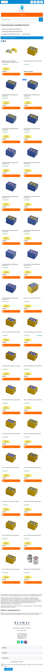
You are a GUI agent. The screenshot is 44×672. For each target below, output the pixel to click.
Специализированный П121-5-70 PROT (33, 61)
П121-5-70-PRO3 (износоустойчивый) (10, 535)
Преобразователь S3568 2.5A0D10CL (32, 569)
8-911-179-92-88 (22, 634)
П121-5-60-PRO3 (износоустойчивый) (10, 501)
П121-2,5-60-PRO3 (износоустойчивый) (33, 365)
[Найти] (41, 19)
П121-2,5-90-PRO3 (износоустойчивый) (11, 433)
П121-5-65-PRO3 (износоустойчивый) (32, 501)
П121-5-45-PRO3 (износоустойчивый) (10, 467)
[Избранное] (38, 2)
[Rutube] (25, 642)
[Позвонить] (31, 2)
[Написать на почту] (35, 2)
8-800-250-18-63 (22, 636)
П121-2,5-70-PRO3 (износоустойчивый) (33, 399)
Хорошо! (8, 669)
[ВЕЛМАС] (22, 8)
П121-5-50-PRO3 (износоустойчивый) (32, 467)
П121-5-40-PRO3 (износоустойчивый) (32, 433)
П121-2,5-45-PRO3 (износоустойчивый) (33, 332)
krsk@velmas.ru (22, 638)
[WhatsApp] (18, 642)
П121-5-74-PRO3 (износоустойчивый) (32, 535)
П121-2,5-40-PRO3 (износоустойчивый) (11, 332)
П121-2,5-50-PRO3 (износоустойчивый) (11, 365)
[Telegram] (22, 642)
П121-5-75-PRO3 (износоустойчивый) (10, 569)
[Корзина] (41, 2)
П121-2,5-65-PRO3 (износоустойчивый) (11, 399)
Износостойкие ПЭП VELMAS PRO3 (32, 298)
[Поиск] (20, 19)
